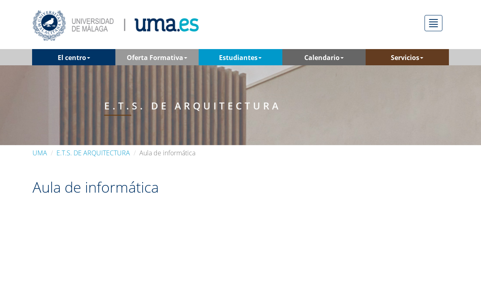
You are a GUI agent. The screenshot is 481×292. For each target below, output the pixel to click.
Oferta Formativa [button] (157, 57)
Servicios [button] (407, 57)
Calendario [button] (324, 57)
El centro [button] (74, 57)
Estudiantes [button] (240, 57)
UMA (39, 152)
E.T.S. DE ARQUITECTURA (93, 152)
